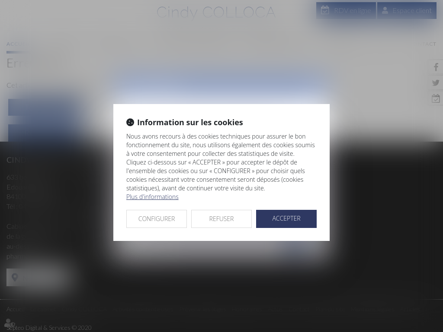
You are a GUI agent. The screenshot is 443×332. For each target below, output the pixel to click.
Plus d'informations (152, 197)
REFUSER (221, 219)
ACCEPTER (286, 218)
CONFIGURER (156, 219)
